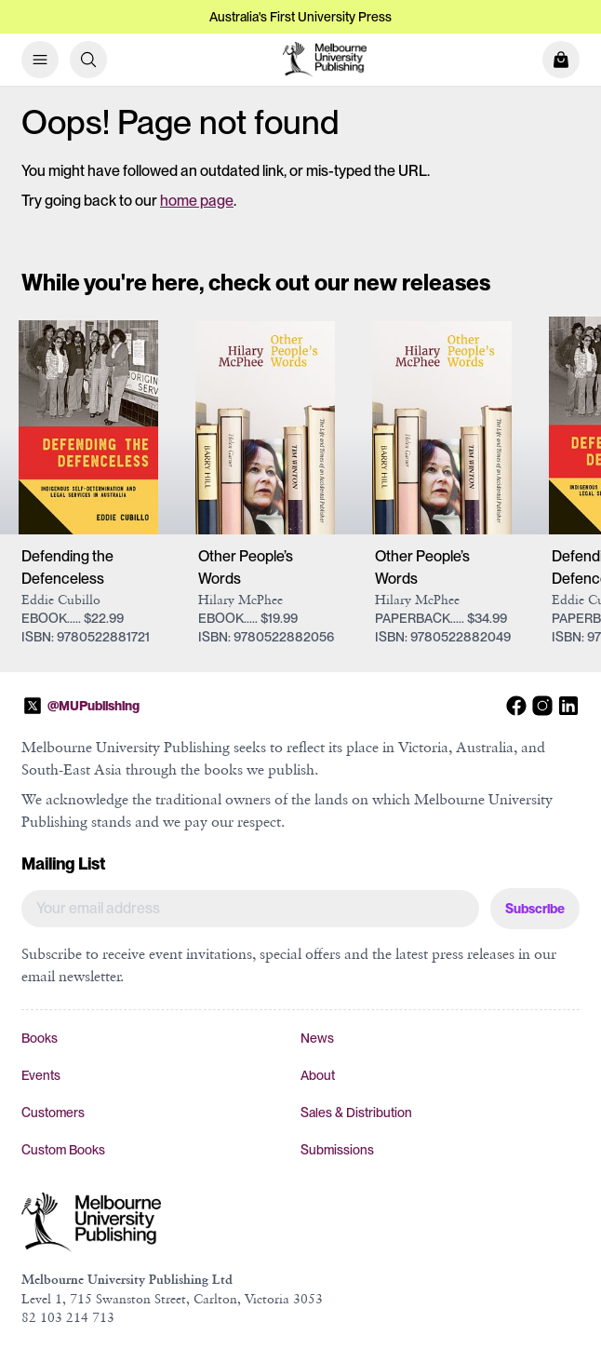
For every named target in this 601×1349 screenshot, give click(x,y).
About (317, 1075)
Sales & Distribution (356, 1112)
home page (197, 200)
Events (40, 1075)
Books (39, 1038)
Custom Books (63, 1149)
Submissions (337, 1149)
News (317, 1038)
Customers (53, 1112)
